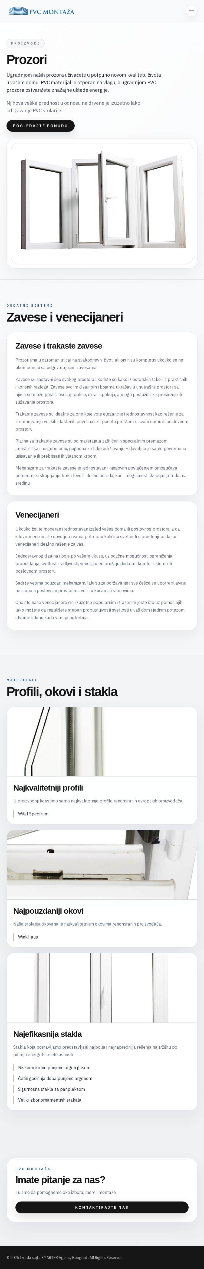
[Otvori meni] (192, 11)
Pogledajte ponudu (40, 125)
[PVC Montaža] (41, 10)
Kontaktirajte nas (102, 1207)
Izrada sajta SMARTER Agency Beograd (54, 1257)
